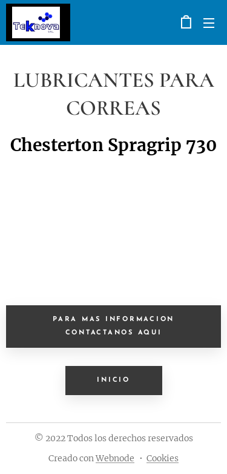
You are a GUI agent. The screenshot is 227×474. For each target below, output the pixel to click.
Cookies (162, 458)
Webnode (115, 458)
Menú (208, 23)
